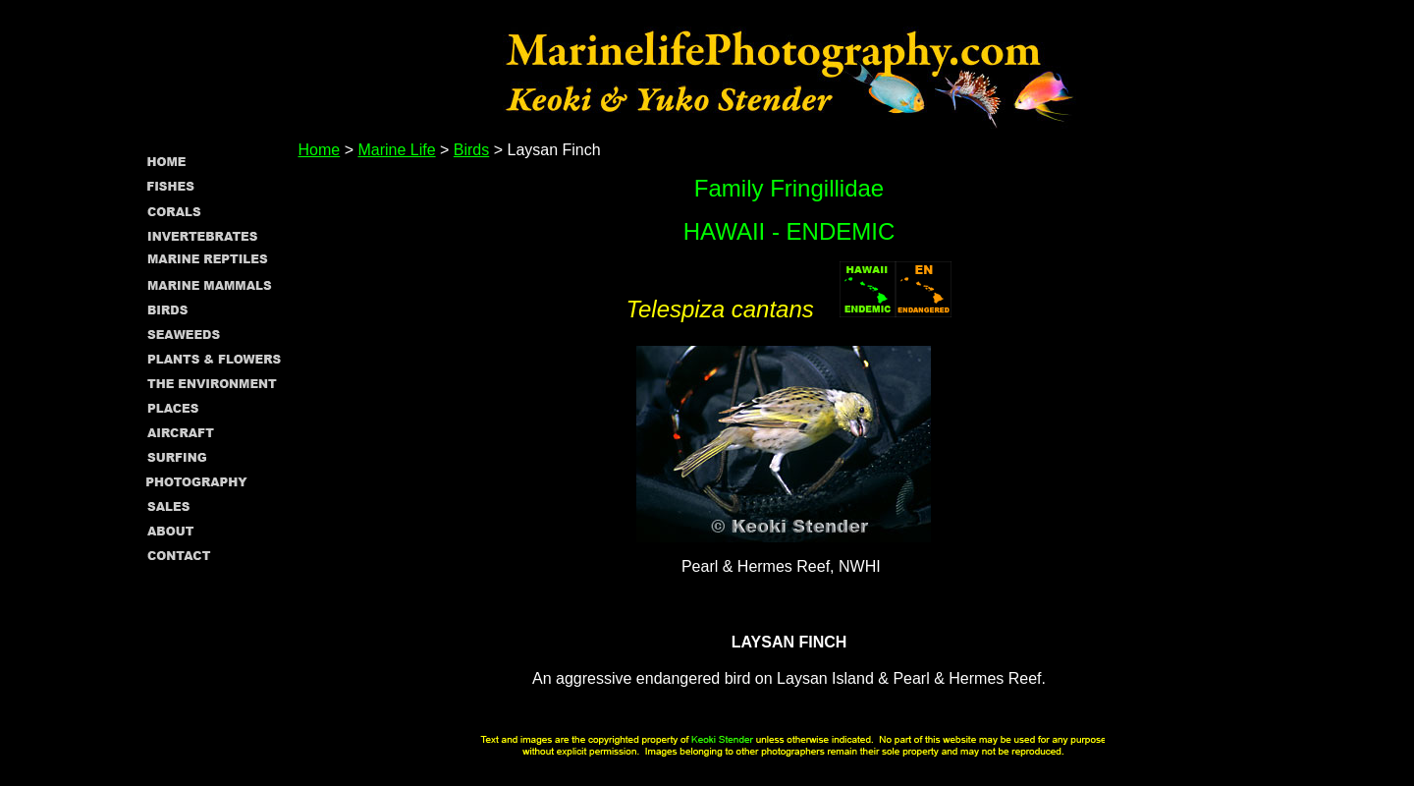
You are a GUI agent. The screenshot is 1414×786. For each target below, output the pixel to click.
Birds (471, 149)
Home (320, 149)
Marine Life (396, 149)
